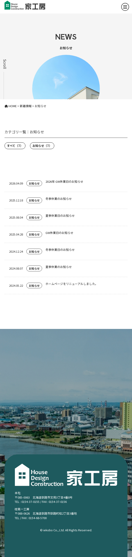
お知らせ (42, 145)
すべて (15, 145)
